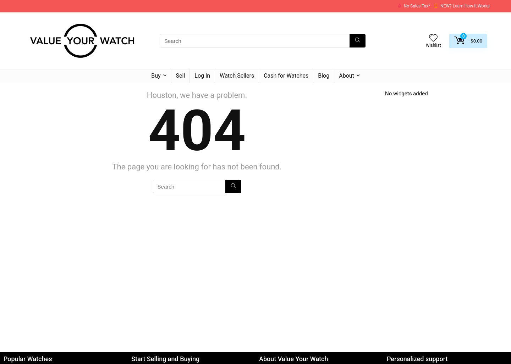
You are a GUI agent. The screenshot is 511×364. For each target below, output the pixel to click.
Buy (155, 75)
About (346, 75)
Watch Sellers (237, 75)
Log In (202, 75)
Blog (323, 75)
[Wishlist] (433, 39)
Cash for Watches (286, 75)
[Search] (358, 40)
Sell (180, 75)
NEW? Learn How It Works (465, 6)
